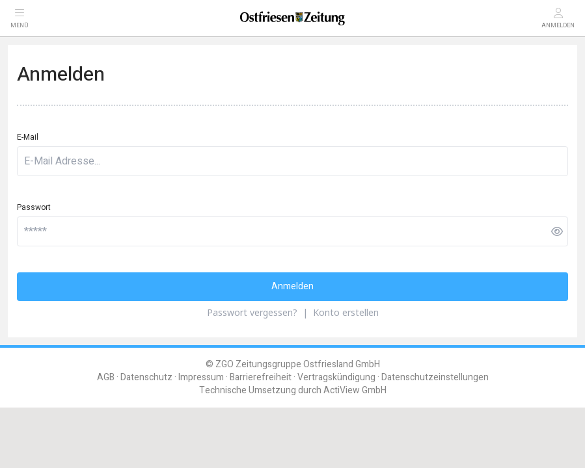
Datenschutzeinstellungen (435, 377)
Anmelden (292, 286)
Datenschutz (146, 377)
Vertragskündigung (336, 377)
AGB (106, 377)
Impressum (201, 377)
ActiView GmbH (355, 390)
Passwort (34, 207)
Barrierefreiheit (261, 377)
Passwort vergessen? (252, 312)
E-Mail (27, 137)
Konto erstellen (346, 312)
